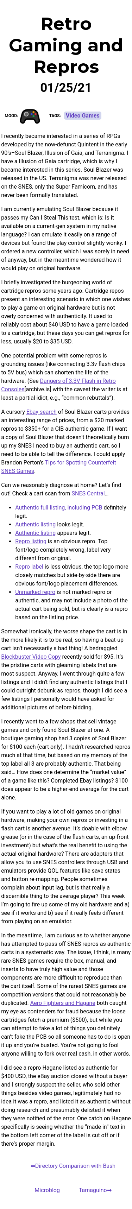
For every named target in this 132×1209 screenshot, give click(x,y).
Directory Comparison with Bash (75, 1166)
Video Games (83, 115)
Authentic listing (35, 524)
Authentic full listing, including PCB (58, 507)
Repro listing (30, 541)
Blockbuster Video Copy (31, 656)
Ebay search (41, 412)
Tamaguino (93, 1190)
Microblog (47, 1190)
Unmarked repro (35, 592)
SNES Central (88, 493)
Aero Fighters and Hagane (62, 1003)
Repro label (29, 566)
